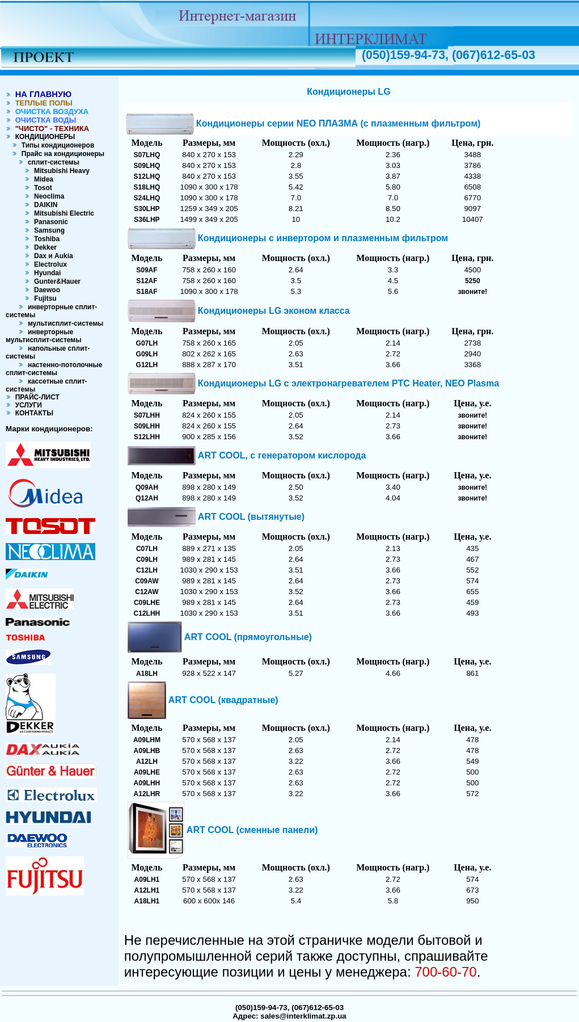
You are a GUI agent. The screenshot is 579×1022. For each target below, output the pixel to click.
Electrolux (48, 264)
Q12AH (147, 498)
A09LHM (146, 740)
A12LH (147, 762)
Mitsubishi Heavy (60, 171)
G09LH (147, 354)
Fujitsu (44, 298)
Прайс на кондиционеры (61, 154)
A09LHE (147, 772)
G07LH (147, 343)
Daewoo (45, 290)
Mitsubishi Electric (62, 213)
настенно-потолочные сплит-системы (54, 369)
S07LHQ (147, 155)
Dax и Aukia (51, 256)
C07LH (147, 549)
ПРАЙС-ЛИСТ (35, 397)
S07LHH (147, 415)
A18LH (147, 674)
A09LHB (147, 751)
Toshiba (45, 239)
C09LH (147, 559)
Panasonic (49, 222)
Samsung (47, 230)
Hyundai (45, 273)
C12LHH (147, 613)
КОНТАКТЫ (32, 413)
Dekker (43, 247)
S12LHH (147, 437)
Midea (41, 179)
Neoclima (47, 196)
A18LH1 (147, 901)
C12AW (146, 592)
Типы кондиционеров (56, 145)
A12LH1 (147, 890)
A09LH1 (147, 880)
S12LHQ (147, 176)
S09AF (146, 270)
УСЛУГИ (26, 405)
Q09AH (147, 487)
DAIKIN (43, 205)
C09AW (146, 581)
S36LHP (146, 220)
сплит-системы (51, 162)
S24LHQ (147, 198)
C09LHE (147, 603)
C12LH (147, 570)
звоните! (472, 292)
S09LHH (147, 426)
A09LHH (147, 783)
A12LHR (147, 794)
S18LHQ (147, 187)
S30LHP (146, 209)
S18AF (146, 292)
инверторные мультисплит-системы (43, 336)
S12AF (146, 281)
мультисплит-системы (63, 323)
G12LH (147, 365)
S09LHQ (147, 166)
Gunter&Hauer (55, 281)
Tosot (41, 188)
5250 (472, 281)
